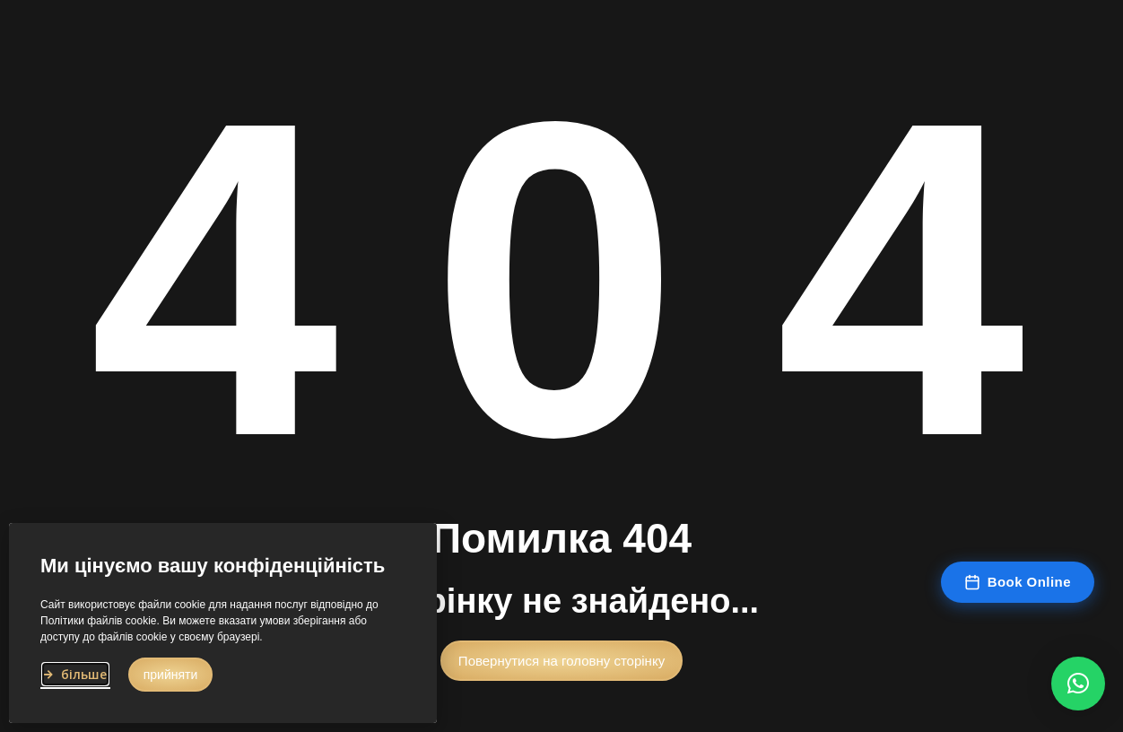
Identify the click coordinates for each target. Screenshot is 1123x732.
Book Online (1017, 582)
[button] (561, 667)
